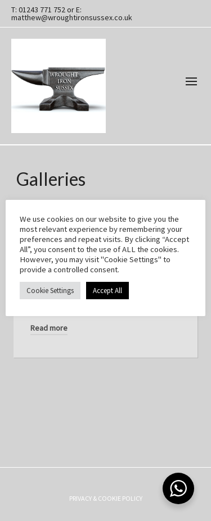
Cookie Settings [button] (50, 290)
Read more (49, 328)
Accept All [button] (107, 290)
